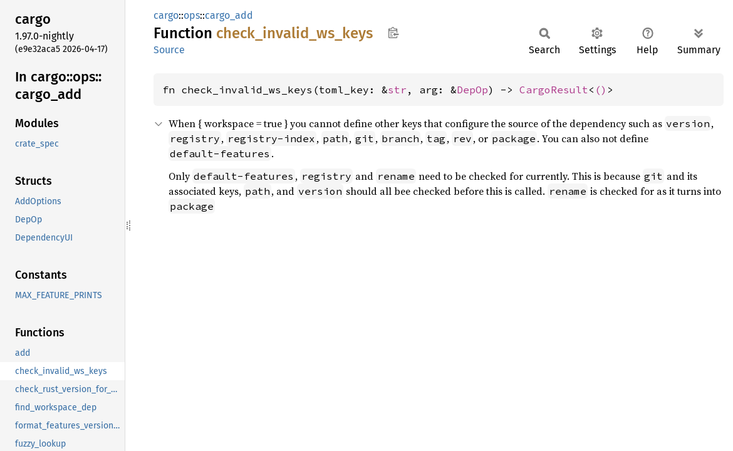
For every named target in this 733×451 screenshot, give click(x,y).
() (601, 89)
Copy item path (393, 32)
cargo (166, 15)
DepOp (472, 89)
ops (192, 15)
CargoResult (553, 89)
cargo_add (229, 15)
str (397, 89)
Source (169, 50)
